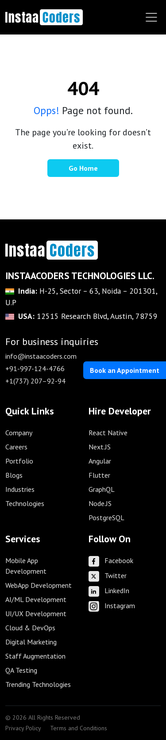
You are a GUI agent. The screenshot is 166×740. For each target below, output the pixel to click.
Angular (100, 460)
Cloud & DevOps (30, 627)
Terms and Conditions (78, 728)
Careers (16, 446)
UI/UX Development (35, 613)
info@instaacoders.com (41, 356)
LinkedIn (109, 590)
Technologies (24, 503)
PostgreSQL (106, 517)
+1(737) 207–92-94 (35, 380)
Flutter (99, 475)
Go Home (83, 168)
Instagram (112, 605)
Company (18, 432)
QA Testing (21, 670)
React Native (108, 432)
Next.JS (100, 446)
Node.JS (100, 503)
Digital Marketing (31, 641)
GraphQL (102, 489)
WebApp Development (38, 585)
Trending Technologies (38, 684)
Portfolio (19, 460)
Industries (20, 489)
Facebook (111, 560)
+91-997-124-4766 (35, 368)
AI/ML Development (35, 599)
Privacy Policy (23, 728)
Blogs (14, 475)
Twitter (108, 575)
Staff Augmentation (35, 656)
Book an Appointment (124, 370)
